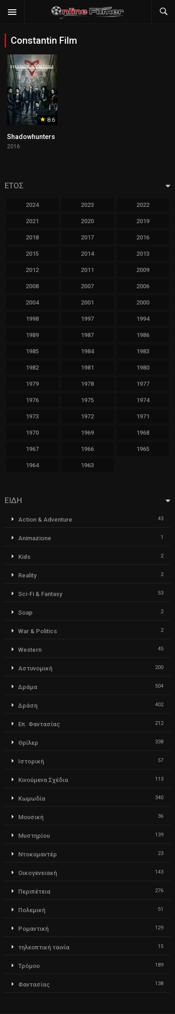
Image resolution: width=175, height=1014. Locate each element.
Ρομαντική (33, 928)
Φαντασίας (34, 984)
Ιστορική (31, 761)
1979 (32, 383)
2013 (142, 253)
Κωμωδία (31, 798)
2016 (142, 237)
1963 (87, 465)
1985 (32, 351)
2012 (32, 269)
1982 (32, 367)
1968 (142, 432)
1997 (87, 318)
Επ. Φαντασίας (39, 724)
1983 (142, 351)
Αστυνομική (35, 668)
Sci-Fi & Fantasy (40, 593)
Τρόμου (29, 965)
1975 (87, 400)
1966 (87, 448)
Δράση (27, 705)
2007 (87, 286)
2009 (142, 269)
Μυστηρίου (34, 835)
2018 (32, 237)
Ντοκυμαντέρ (37, 854)
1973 (32, 416)
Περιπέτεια (34, 891)
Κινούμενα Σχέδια (43, 779)
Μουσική (30, 817)
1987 (87, 334)
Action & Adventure (45, 519)
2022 (142, 204)
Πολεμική (31, 910)
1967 (32, 448)
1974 (142, 400)
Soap (25, 612)
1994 (142, 318)
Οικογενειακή (37, 872)
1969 (87, 432)
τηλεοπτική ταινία (44, 947)
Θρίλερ (28, 742)
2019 (142, 221)
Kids (24, 556)
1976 (32, 400)
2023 (87, 204)
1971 (142, 416)
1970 (32, 432)
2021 (32, 221)
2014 (87, 253)
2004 (32, 302)
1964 (32, 465)
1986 (142, 334)
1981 (87, 367)
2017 (87, 237)
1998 (32, 318)
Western (30, 649)
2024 (32, 204)
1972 (87, 416)
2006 (142, 286)
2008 (32, 286)
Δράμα (27, 686)
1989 (32, 334)
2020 (87, 221)
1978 (87, 383)
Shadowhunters (31, 136)
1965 (142, 448)
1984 (87, 351)
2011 (87, 269)
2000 (142, 302)
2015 (32, 253)
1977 (142, 383)
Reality (27, 575)
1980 (142, 367)
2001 (87, 302)
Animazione (34, 538)
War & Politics (37, 631)
